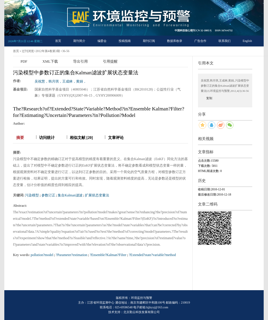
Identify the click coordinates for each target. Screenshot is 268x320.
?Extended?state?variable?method (152, 255)
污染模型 (32, 195)
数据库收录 (174, 41)
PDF (24, 61)
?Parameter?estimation (71, 255)
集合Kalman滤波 (70, 195)
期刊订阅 (149, 41)
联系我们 (225, 41)
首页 (58, 41)
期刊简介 (79, 41)
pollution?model (42, 255)
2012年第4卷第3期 (48, 51)
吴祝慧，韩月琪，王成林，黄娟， (60, 81)
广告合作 (200, 41)
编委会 (102, 41)
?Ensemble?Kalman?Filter (108, 255)
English (247, 41)
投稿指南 (125, 41)
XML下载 (50, 61)
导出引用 (80, 61)
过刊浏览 (28, 51)
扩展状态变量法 (97, 195)
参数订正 (48, 195)
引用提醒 (110, 61)
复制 (209, 98)
